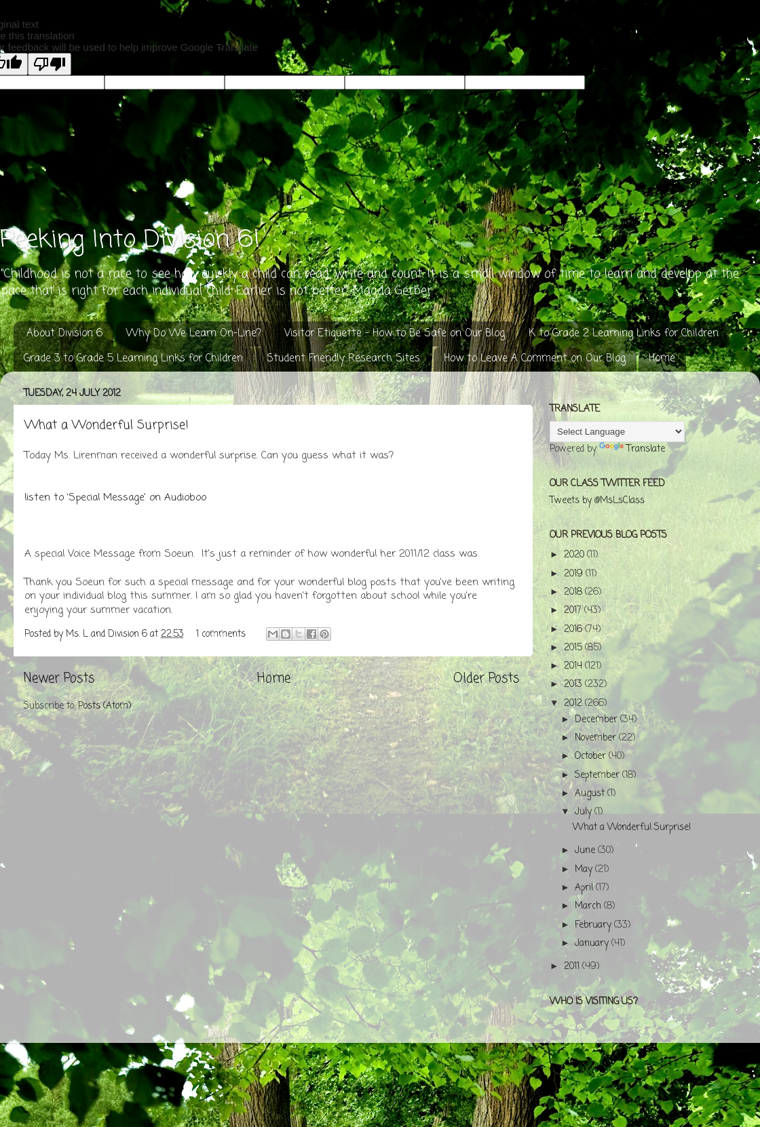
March (589, 906)
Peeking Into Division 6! (130, 240)
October (592, 756)
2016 (574, 629)
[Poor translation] (49, 64)
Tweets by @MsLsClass (597, 501)
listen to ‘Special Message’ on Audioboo (115, 497)
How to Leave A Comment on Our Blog (535, 358)
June (586, 851)
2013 (574, 684)
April (585, 888)
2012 (574, 703)
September (598, 775)
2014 (574, 666)
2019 (575, 574)
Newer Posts (59, 678)
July (584, 812)
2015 (574, 648)
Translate (632, 449)
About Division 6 (64, 333)
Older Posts (486, 678)
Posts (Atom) (104, 706)
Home (662, 358)
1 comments (221, 634)
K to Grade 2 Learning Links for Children (624, 333)
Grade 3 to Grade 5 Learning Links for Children (133, 358)
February (594, 925)
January (593, 943)
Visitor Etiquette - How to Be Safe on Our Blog (394, 333)
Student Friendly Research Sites (343, 358)
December (597, 720)
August (591, 794)
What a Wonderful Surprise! (106, 425)
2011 (573, 967)
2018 (574, 592)
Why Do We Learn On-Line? (193, 333)
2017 (574, 611)
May (585, 870)
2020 (575, 555)
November (597, 738)
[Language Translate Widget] (617, 431)
